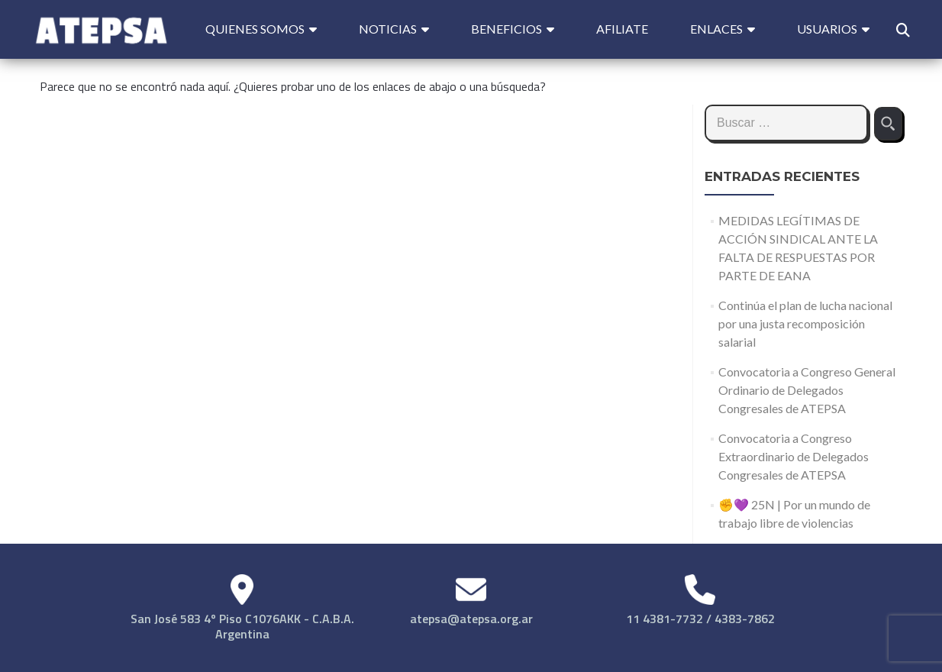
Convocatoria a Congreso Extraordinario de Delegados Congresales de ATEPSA (793, 456)
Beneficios (506, 28)
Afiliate (622, 28)
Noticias (388, 28)
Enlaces (716, 28)
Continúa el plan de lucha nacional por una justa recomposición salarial (805, 323)
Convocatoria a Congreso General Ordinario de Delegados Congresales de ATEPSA (806, 389)
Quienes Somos (255, 28)
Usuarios (827, 28)
